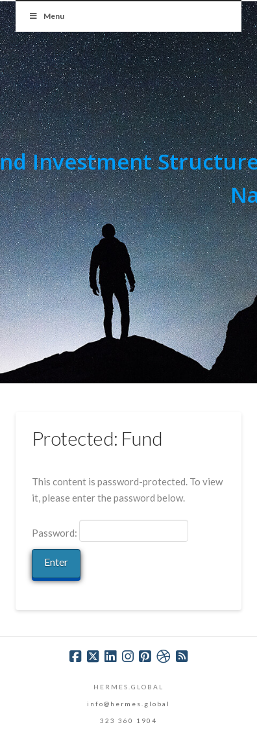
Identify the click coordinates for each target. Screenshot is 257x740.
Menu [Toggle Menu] (46, 16)
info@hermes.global (128, 704)
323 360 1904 (128, 720)
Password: (110, 531)
